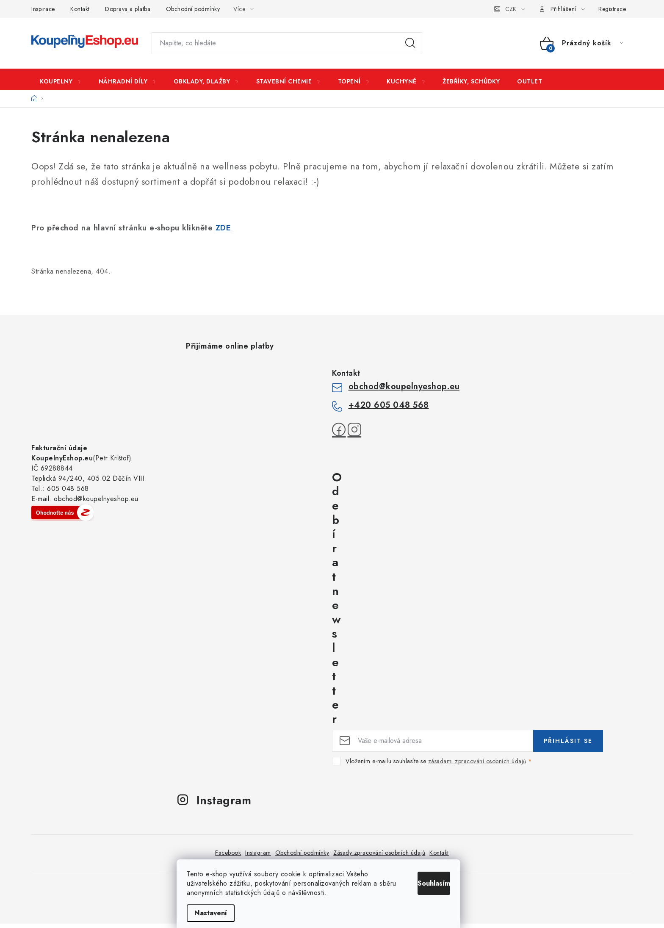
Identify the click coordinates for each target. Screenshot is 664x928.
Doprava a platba (127, 9)
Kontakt (80, 9)
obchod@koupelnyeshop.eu (404, 391)
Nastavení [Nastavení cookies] (224, 913)
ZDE (223, 232)
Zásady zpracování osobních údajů (379, 857)
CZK (511, 9)
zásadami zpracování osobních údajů (477, 765)
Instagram (258, 857)
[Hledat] (287, 43)
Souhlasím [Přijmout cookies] (437, 881)
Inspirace (43, 9)
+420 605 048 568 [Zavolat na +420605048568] (389, 409)
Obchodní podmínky (193, 9)
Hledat (410, 43)
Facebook (228, 857)
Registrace (612, 9)
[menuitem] (60, 81)
